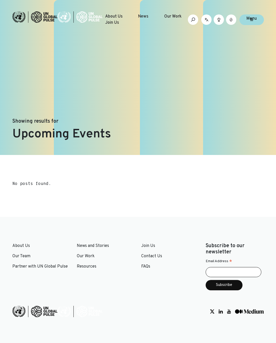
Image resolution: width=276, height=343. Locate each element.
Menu (251, 18)
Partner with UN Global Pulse (40, 266)
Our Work (173, 16)
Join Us (112, 22)
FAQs (145, 266)
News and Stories (93, 245)
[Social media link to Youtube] (229, 311)
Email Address (219, 261)
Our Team (21, 256)
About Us (114, 16)
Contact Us (151, 256)
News (143, 16)
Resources (86, 266)
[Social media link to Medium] (249, 311)
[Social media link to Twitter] (212, 311)
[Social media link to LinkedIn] (221, 311)
